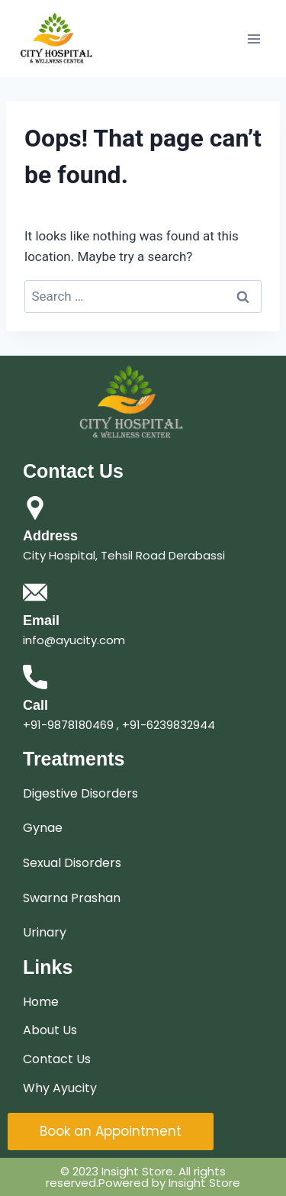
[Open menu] (253, 38)
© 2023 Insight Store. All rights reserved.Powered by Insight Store (143, 1177)
